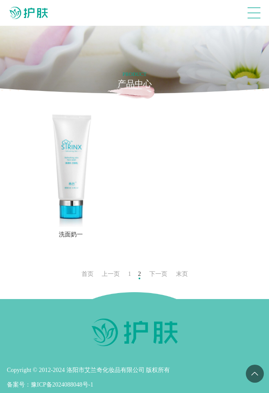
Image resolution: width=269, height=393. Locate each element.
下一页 (158, 274)
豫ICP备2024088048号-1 (62, 384)
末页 (182, 274)
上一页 (111, 274)
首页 (88, 274)
